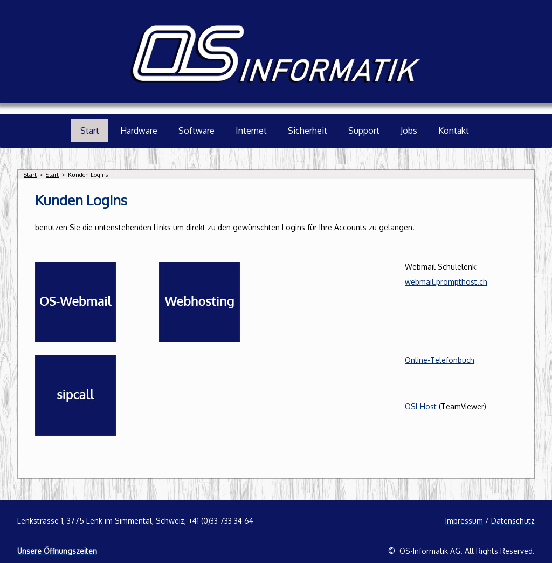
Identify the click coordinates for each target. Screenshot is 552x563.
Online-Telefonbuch (439, 360)
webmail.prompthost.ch (446, 281)
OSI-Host (421, 406)
